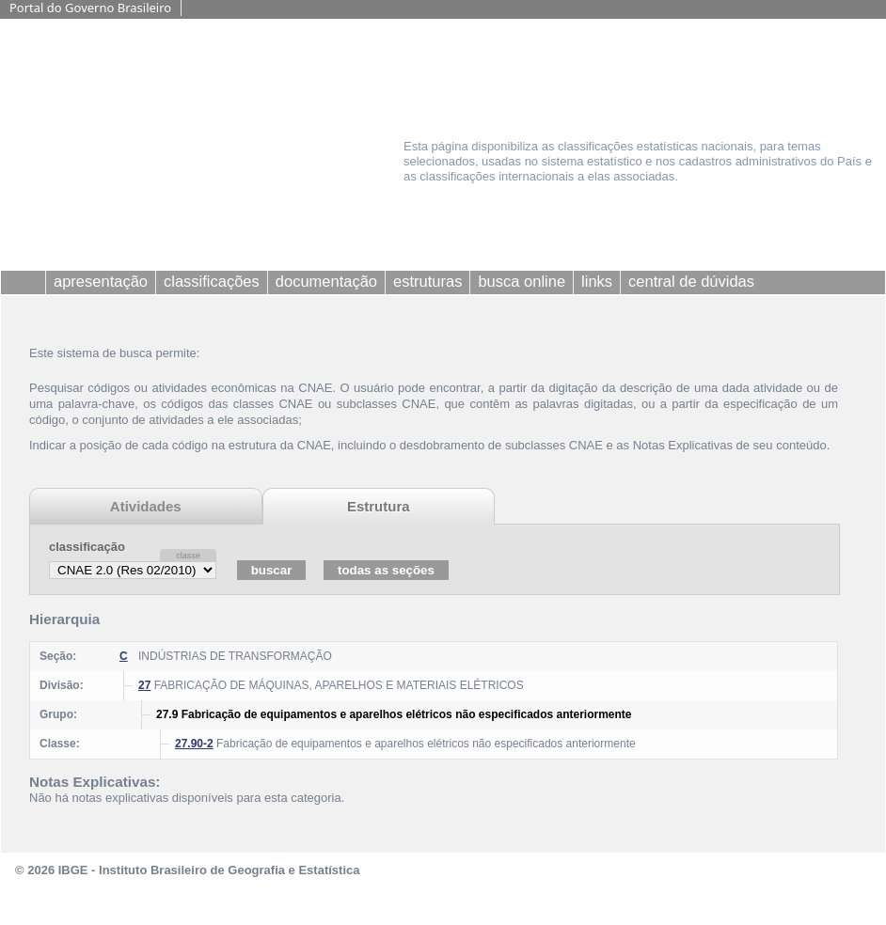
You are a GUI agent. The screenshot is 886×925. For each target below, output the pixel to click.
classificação (87, 547)
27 (144, 685)
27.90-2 (194, 743)
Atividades (146, 506)
